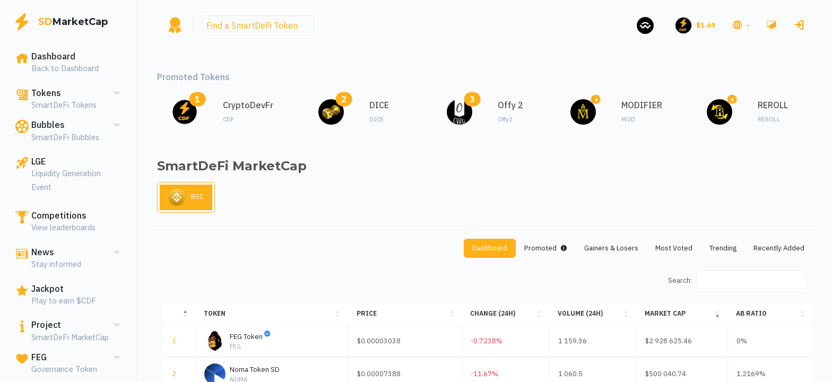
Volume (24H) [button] (582, 316)
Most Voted (658, 250)
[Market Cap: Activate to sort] (679, 317)
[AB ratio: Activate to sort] (769, 317)
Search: (678, 283)
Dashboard (455, 250)
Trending (712, 250)
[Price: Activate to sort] (411, 317)
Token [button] (213, 316)
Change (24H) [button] (501, 316)
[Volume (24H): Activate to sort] (591, 317)
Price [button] (372, 316)
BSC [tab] (187, 198)
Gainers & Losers (589, 250)
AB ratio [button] (750, 316)
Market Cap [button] (661, 316)
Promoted (517, 250)
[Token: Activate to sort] (273, 317)
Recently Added (775, 250)
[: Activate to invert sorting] (178, 317)
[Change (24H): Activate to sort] (510, 317)
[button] (740, 25)
